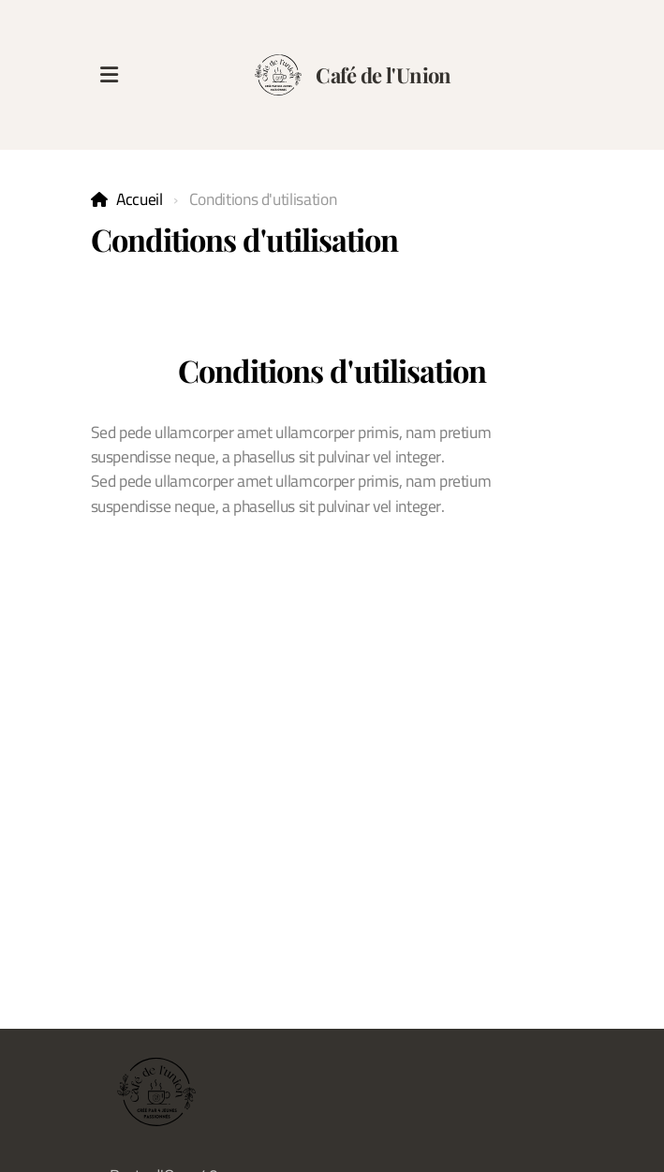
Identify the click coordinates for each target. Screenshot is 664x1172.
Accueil (139, 198)
